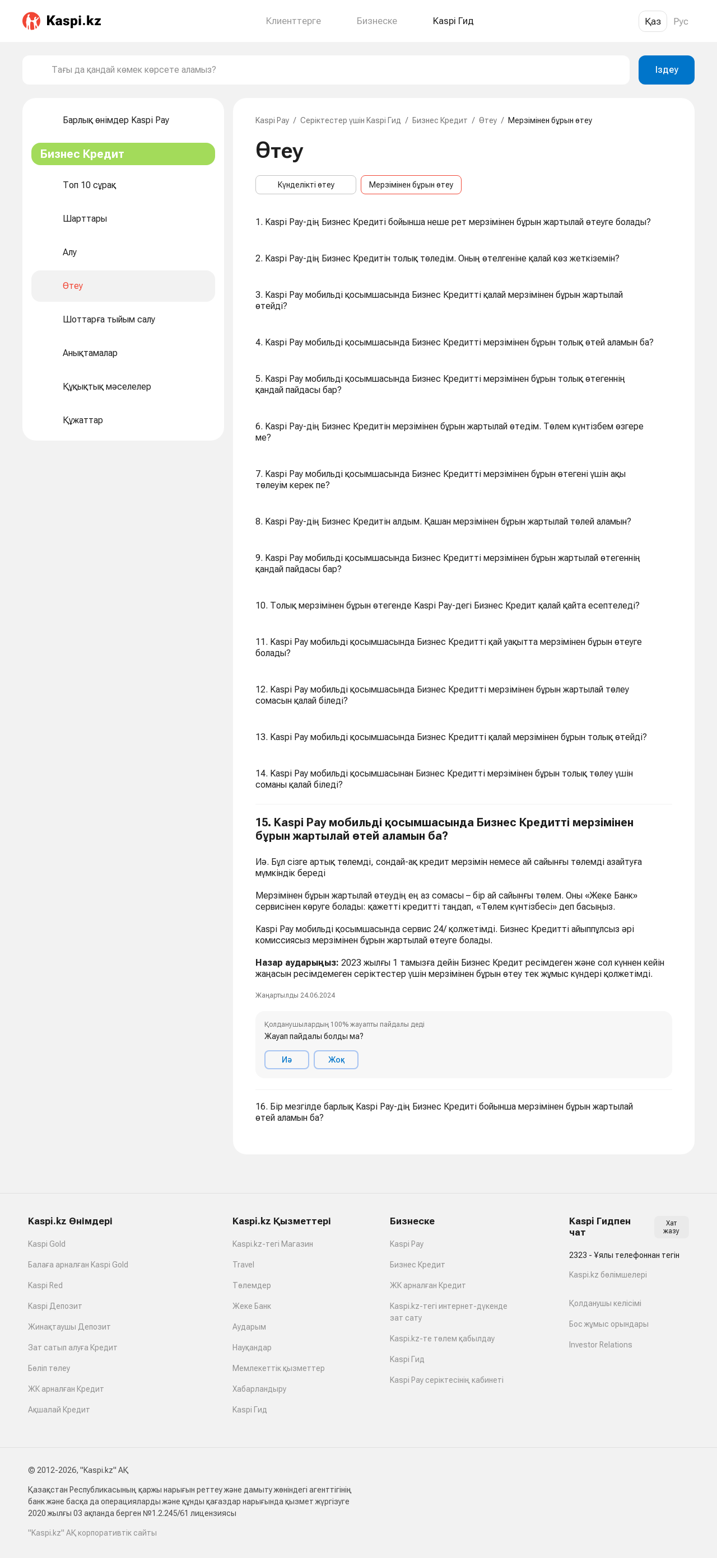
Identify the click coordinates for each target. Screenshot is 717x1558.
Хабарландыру (259, 1388)
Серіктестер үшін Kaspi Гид (350, 120)
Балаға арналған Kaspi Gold (78, 1264)
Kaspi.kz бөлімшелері (608, 1274)
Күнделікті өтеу (306, 184)
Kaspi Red (45, 1285)
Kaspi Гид (249, 1409)
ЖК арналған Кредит (66, 1388)
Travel (243, 1264)
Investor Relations (600, 1344)
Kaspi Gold (47, 1243)
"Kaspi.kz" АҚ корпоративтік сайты (92, 1532)
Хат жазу (671, 1227)
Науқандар (252, 1347)
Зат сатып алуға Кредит (73, 1347)
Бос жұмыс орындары (609, 1324)
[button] (463, 947)
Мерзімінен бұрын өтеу (411, 184)
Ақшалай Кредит (59, 1409)
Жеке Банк (251, 1306)
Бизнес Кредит (440, 120)
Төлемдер (251, 1285)
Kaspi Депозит (55, 1306)
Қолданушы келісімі (605, 1303)
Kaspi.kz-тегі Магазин (272, 1243)
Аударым (249, 1326)
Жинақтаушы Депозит (69, 1326)
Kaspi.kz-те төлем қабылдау (442, 1338)
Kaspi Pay (272, 120)
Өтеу (488, 120)
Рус (680, 21)
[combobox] (336, 70)
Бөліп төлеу (49, 1368)
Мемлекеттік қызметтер (278, 1368)
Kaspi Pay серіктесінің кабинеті (447, 1379)
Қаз (653, 21)
